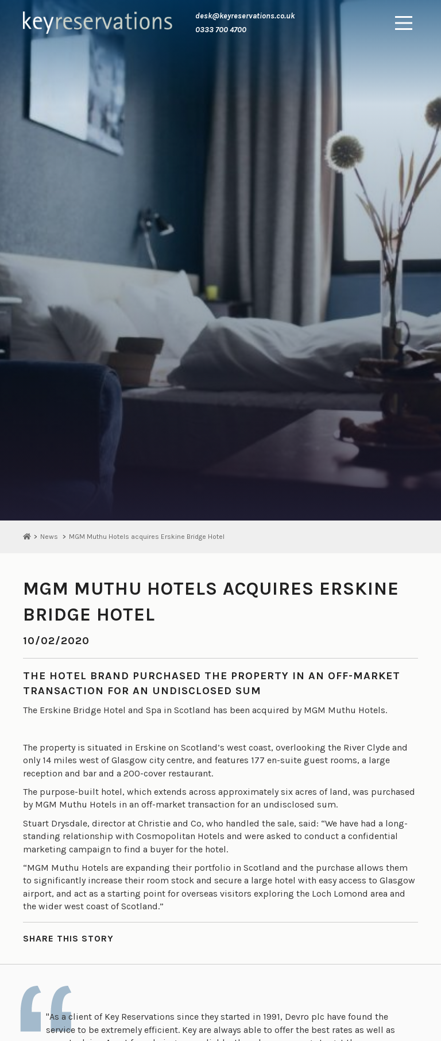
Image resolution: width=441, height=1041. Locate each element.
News (49, 537)
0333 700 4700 (220, 30)
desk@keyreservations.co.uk (245, 16)
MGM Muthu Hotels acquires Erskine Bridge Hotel (147, 537)
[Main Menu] (403, 23)
